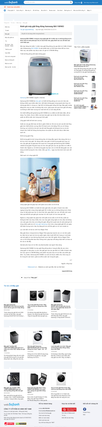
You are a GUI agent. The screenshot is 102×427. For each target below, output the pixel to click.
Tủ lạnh (7, 30)
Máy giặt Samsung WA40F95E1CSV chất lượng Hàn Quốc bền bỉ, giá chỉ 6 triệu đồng (14, 306)
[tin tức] (5, 10)
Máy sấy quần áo (9, 37)
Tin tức (13, 22)
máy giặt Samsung (41, 224)
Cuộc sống (19, 10)
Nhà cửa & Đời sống (78, 10)
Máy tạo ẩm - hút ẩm (10, 67)
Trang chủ (6, 22)
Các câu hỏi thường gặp (45, 413)
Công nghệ (10, 10)
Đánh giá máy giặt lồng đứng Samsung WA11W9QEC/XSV (80, 85)
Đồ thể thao (36, 10)
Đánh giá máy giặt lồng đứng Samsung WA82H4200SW (80, 92)
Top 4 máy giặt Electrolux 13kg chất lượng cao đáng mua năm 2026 (37, 306)
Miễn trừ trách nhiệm (44, 417)
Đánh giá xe (67, 10)
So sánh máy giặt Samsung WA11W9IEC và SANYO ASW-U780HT (81, 106)
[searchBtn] (71, 2)
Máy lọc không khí (9, 60)
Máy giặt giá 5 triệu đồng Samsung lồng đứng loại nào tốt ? (84, 65)
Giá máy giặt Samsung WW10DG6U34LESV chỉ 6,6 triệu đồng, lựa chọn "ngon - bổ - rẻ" (37, 347)
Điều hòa (7, 27)
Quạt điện (7, 53)
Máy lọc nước (8, 63)
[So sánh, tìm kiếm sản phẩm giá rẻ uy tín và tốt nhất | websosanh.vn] (11, 2)
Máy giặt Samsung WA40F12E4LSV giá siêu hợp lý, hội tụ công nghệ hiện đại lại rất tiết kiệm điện (61, 307)
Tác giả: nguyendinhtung (27, 29)
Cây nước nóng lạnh (10, 56)
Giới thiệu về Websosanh (68, 413)
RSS (84, 414)
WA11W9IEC (35, 48)
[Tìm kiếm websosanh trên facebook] (84, 409)
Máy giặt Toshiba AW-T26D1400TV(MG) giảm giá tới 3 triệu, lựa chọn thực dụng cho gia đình (14, 348)
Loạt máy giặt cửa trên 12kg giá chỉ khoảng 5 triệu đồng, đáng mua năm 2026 (61, 347)
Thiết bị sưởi (8, 49)
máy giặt (38, 101)
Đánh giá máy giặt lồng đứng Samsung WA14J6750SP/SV (80, 78)
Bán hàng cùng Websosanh (91, 2)
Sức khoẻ (59, 10)
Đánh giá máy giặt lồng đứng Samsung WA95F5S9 (80, 99)
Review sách (52, 10)
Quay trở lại (30, 277)
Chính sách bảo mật (44, 420)
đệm (48, 150)
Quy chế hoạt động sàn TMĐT (47, 422)
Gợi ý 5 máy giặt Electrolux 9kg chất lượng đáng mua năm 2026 (61, 388)
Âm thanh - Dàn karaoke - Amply (9, 45)
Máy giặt (25, 22)
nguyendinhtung (67, 271)
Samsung (23, 97)
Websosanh (31, 267)
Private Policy (86, 412)
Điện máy (27, 10)
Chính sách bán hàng (44, 415)
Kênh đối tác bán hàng (67, 417)
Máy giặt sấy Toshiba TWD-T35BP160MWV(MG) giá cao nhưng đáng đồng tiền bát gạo (13, 389)
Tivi (6, 41)
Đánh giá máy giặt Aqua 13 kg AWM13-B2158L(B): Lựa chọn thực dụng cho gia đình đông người (36, 390)
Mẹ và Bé (43, 10)
